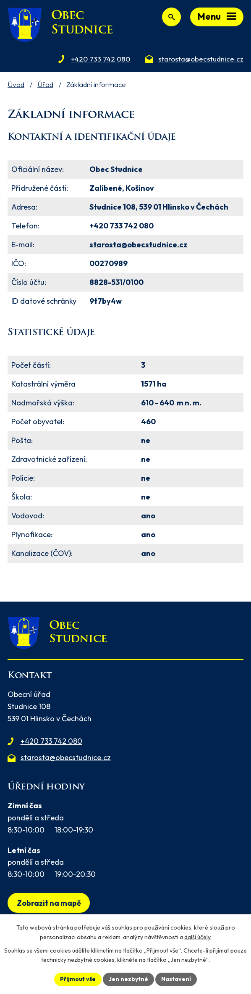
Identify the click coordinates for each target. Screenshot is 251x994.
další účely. (198, 937)
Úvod (16, 84)
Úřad (45, 84)
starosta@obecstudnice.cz (138, 244)
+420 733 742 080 (121, 226)
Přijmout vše (78, 979)
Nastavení (176, 979)
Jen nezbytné (128, 979)
